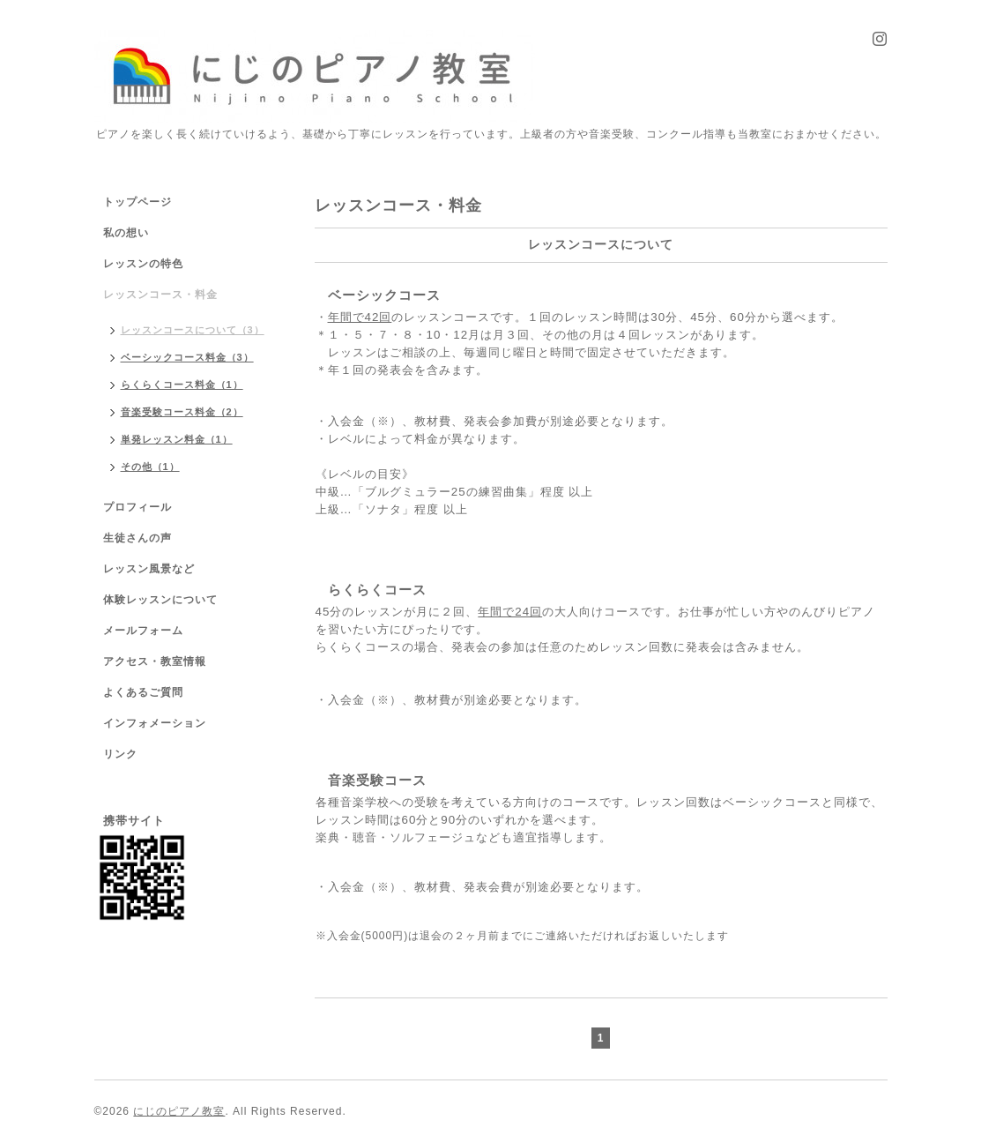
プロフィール (137, 507)
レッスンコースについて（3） (192, 330)
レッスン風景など (149, 569)
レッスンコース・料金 (160, 294)
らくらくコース (377, 589)
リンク (120, 754)
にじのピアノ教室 (179, 1111)
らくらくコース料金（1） (182, 384)
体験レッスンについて (160, 600)
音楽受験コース (377, 780)
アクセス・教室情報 (154, 661)
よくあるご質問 (143, 692)
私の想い (126, 233)
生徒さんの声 (137, 538)
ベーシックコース (384, 295)
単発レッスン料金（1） (177, 439)
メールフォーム (143, 630)
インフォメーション (154, 723)
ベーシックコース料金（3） (187, 357)
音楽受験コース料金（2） (182, 412)
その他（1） (150, 466)
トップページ (137, 202)
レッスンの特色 (143, 264)
